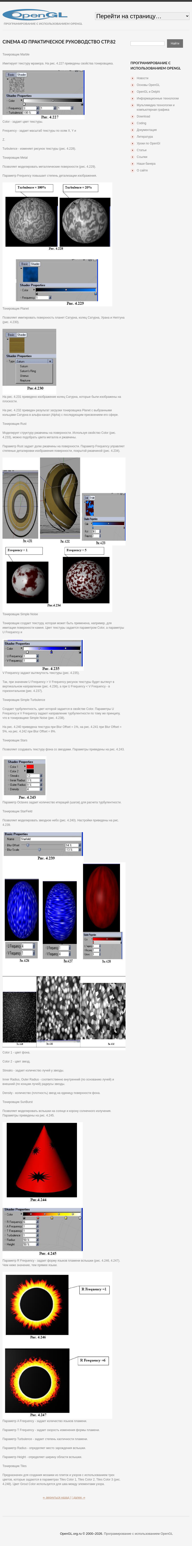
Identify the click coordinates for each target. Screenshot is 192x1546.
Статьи (141, 150)
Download (143, 116)
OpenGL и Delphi (148, 91)
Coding (141, 123)
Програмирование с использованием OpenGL (138, 1534)
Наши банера (146, 163)
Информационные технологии (158, 98)
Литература (145, 136)
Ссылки (142, 157)
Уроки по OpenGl (148, 143)
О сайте (142, 170)
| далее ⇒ (78, 1497)
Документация (147, 130)
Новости (142, 78)
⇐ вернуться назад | (57, 1497)
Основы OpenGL (148, 85)
